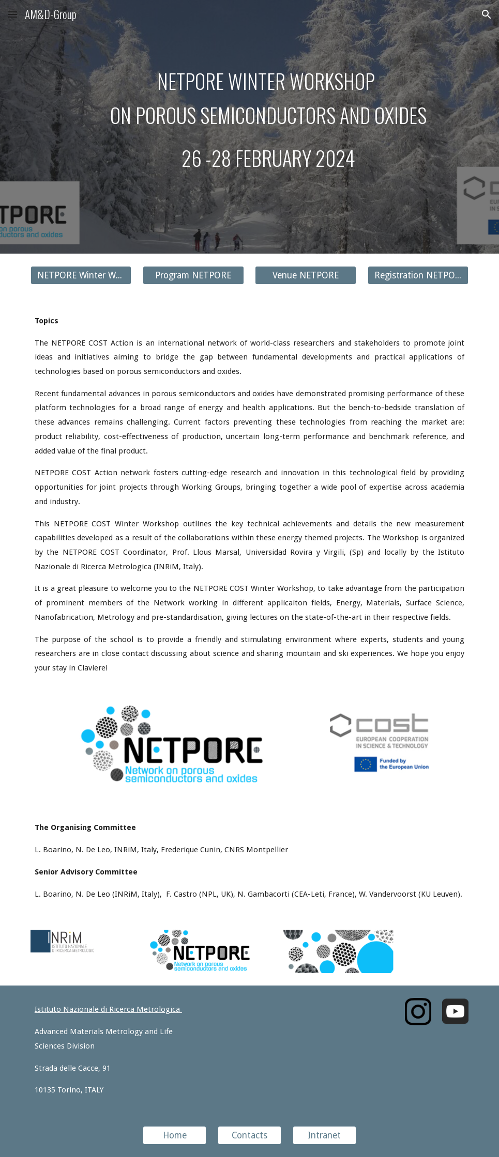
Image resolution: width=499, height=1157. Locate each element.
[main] (268, 119)
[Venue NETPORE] (305, 275)
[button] (12, 14)
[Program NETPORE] (193, 275)
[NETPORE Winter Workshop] (81, 275)
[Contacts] (249, 1135)
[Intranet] (324, 1135)
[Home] (174, 1135)
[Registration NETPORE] (418, 275)
